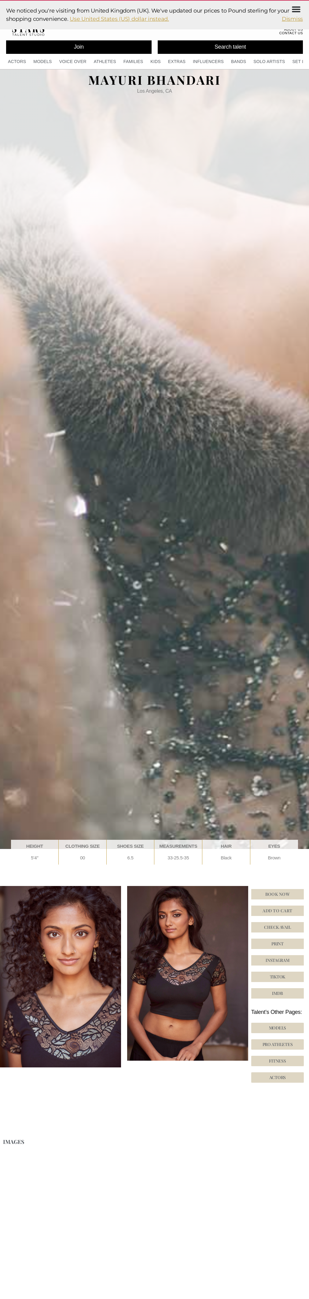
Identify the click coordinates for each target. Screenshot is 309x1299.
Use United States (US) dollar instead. (119, 19)
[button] (277, 979)
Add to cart (277, 913)
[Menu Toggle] (296, 9)
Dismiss (292, 19)
